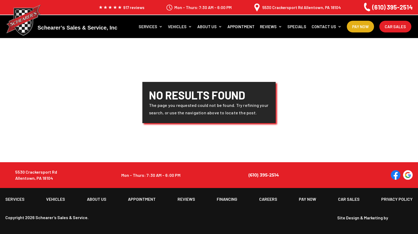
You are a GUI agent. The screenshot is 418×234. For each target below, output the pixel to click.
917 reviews (121, 7)
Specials (296, 27)
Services (148, 27)
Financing (227, 199)
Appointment (241, 27)
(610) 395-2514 (387, 7)
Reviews (268, 27)
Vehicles (177, 27)
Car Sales (395, 26)
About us (207, 27)
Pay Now (360, 26)
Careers (268, 199)
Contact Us (324, 27)
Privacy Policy (397, 199)
